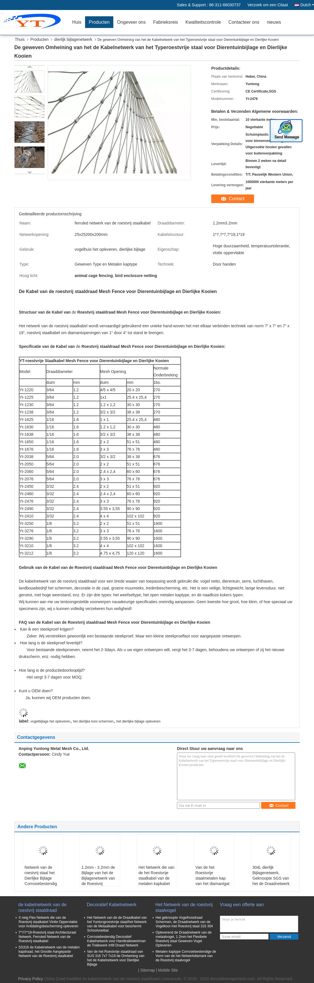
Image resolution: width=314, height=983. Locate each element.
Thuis (20, 39)
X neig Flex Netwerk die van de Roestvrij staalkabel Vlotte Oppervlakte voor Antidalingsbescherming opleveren (48, 922)
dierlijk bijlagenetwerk (73, 39)
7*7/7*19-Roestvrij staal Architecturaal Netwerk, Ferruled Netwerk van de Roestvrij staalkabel (47, 936)
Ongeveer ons (131, 22)
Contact (236, 198)
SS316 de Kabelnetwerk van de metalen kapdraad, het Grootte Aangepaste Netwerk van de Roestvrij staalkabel (49, 951)
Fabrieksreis (165, 22)
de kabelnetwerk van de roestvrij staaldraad (42, 907)
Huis (76, 22)
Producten (99, 22)
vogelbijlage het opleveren (50, 721)
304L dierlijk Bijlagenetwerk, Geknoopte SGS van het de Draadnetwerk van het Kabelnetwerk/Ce (270, 881)
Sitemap (147, 970)
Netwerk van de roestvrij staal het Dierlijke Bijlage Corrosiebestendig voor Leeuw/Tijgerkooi (41, 881)
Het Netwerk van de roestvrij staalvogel (184, 907)
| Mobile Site (167, 970)
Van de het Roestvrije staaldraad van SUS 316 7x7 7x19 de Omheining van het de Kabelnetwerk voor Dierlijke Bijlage (115, 958)
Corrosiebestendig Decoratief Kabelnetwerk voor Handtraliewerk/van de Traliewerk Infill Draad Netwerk (116, 941)
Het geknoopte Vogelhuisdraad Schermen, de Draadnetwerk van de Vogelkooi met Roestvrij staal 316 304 (184, 922)
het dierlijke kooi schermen (93, 721)
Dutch (307, 5)
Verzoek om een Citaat (267, 5)
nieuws (274, 22)
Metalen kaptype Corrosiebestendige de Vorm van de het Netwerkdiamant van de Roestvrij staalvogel (186, 956)
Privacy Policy (30, 978)
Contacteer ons (243, 22)
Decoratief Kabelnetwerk (111, 904)
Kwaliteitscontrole (203, 22)
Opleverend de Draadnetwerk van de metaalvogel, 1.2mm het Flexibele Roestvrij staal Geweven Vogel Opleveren (184, 938)
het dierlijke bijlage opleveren (138, 721)
